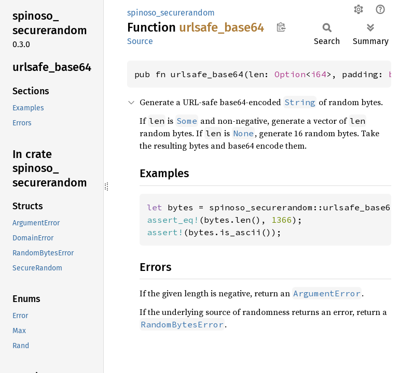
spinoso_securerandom (171, 13)
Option (290, 74)
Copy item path (281, 27)
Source (140, 41)
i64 (318, 74)
